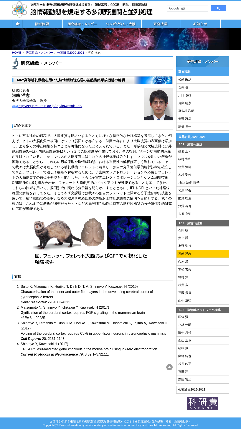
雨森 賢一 (184, 317)
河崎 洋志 (184, 253)
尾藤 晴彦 (184, 103)
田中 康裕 (184, 332)
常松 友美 (184, 269)
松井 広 (183, 285)
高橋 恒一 (184, 126)
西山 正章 (184, 340)
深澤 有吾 (184, 206)
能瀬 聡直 (184, 198)
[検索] (187, 8)
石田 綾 (183, 230)
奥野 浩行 (184, 246)
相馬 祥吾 (184, 190)
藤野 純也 (184, 356)
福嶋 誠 (183, 348)
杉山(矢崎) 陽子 (189, 182)
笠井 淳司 (184, 167)
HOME (16, 52)
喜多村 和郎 (186, 111)
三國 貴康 (184, 292)
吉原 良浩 (184, 214)
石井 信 (183, 87)
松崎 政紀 (184, 79)
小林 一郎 (184, 324)
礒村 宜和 (184, 159)
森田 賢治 (184, 379)
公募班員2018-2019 (191, 389)
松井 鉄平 (184, 364)
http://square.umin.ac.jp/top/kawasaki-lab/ (50, 106)
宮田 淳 (183, 371)
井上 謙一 (184, 238)
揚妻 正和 (184, 151)
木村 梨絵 (184, 174)
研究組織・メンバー (39, 52)
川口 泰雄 (184, 95)
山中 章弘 (184, 300)
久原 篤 (183, 261)
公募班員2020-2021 (70, 52)
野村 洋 (183, 277)
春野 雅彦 (184, 118)
